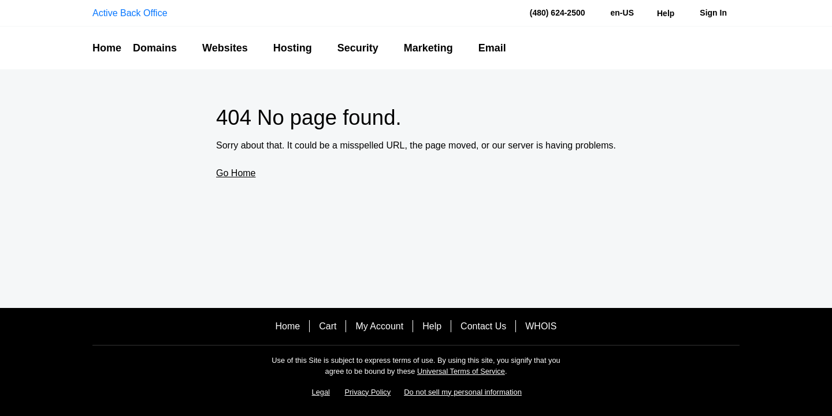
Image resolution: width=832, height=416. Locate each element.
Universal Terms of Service (461, 371)
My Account (379, 326)
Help (431, 326)
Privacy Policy (368, 392)
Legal (321, 392)
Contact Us (483, 326)
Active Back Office (130, 13)
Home (288, 326)
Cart (327, 326)
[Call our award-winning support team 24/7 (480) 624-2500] (665, 13)
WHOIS (540, 326)
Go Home (235, 173)
